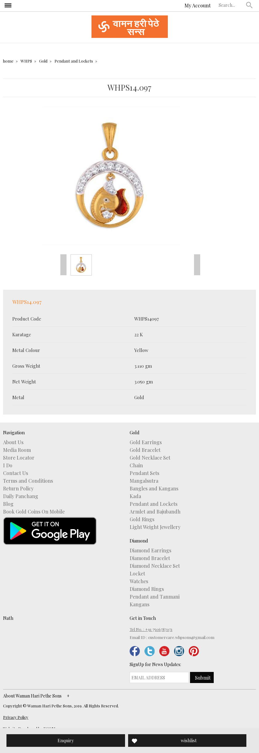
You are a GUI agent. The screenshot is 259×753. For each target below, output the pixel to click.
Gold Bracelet (145, 450)
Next (197, 264)
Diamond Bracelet (150, 558)
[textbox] (231, 5)
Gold (43, 61)
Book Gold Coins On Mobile (34, 511)
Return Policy (18, 488)
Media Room (17, 450)
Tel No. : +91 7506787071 (151, 629)
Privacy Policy (15, 717)
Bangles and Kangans (154, 488)
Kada (135, 496)
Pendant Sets (144, 473)
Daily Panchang (20, 496)
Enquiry (66, 740)
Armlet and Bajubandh (155, 511)
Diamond (139, 541)
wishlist (189, 740)
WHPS (26, 61)
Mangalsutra (144, 480)
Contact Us (15, 473)
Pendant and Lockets (74, 61)
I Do (7, 465)
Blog (8, 503)
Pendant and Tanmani (155, 596)
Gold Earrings (146, 442)
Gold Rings (142, 519)
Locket (137, 573)
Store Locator (18, 457)
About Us (13, 442)
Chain (136, 465)
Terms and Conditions (28, 480)
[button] (249, 5)
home (8, 61)
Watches (139, 581)
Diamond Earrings (150, 550)
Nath (8, 618)
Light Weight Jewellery (155, 527)
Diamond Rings (147, 589)
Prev (63, 264)
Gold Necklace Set (150, 457)
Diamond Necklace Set (155, 565)
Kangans (139, 604)
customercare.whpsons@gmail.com (181, 637)
